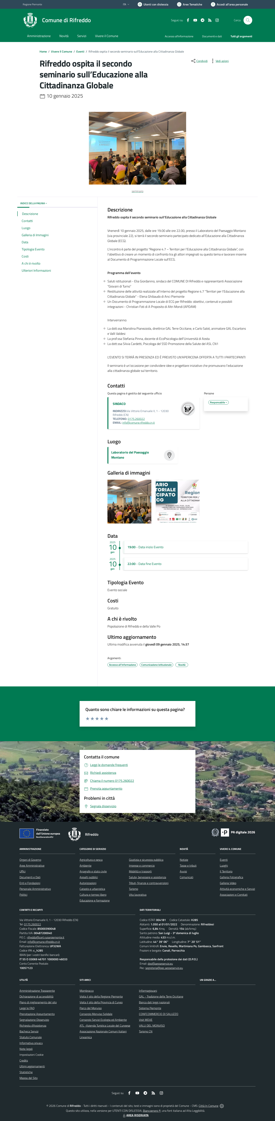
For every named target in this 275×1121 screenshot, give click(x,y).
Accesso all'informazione (179, 36)
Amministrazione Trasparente (37, 990)
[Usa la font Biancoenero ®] (153, 4)
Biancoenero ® (152, 1110)
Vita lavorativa (137, 894)
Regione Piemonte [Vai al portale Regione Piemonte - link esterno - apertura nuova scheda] (32, 4)
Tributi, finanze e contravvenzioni (148, 883)
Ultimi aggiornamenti (32, 1066)
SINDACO (119, 403)
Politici (23, 894)
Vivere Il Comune (61, 51)
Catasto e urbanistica (92, 889)
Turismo (133, 889)
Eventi (80, 51)
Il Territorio (226, 871)
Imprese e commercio (142, 865)
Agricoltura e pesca (91, 860)
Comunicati (186, 877)
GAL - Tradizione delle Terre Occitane (161, 996)
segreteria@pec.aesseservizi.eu (164, 968)
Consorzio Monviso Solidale (96, 1014)
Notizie (184, 860)
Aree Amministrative (31, 865)
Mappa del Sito (28, 1078)
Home (43, 51)
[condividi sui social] (199, 61)
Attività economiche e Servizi (237, 889)
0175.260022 (136, 419)
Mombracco (87, 990)
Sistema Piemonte (150, 1008)
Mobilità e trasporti (140, 871)
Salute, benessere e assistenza (147, 877)
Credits (23, 1060)
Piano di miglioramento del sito (38, 1002)
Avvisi (183, 871)
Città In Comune (208, 1106)
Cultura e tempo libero (93, 894)
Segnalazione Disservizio (34, 1020)
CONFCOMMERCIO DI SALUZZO (158, 1014)
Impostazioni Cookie (31, 1054)
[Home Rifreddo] (57, 20)
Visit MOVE (145, 1020)
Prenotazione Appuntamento (37, 1014)
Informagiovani (148, 990)
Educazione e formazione (95, 900)
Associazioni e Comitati (233, 894)
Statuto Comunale (30, 1037)
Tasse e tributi (188, 865)
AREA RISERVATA (135, 1115)
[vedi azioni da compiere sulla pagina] (219, 61)
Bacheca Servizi (28, 1031)
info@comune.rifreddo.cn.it (138, 422)
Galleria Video (228, 883)
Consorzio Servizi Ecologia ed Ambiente (103, 1020)
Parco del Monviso (91, 1008)
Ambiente (85, 865)
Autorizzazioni (88, 883)
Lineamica (86, 1037)
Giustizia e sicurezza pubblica (146, 860)
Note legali (26, 1049)
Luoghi (224, 865)
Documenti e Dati (29, 877)
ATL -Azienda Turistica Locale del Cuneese (105, 1025)
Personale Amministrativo (35, 889)
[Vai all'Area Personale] (229, 4)
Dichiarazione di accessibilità (36, 996)
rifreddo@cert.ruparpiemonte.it (45, 937)
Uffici (22, 871)
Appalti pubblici (89, 877)
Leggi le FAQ (27, 1008)
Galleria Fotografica (231, 877)
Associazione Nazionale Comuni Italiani (103, 1031)
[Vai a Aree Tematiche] (190, 4)
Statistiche (26, 1072)
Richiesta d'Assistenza (32, 1025)
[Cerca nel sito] (247, 20)
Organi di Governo (30, 860)
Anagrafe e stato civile (93, 871)
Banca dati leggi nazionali (154, 1002)
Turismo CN (145, 1031)
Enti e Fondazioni (29, 883)
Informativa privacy (31, 1043)
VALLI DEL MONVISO (152, 1025)
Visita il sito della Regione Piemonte (101, 996)
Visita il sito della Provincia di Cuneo (101, 1002)
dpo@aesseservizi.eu (160, 963)
